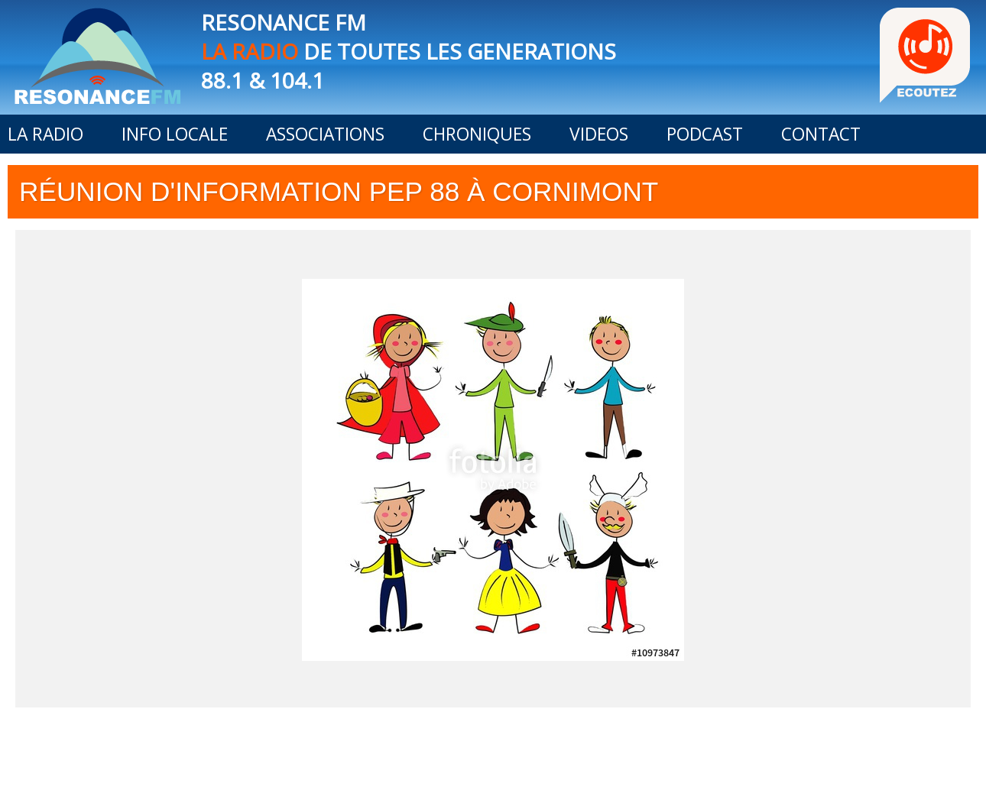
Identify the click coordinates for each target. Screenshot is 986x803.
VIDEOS (598, 134)
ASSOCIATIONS (325, 134)
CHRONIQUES (477, 134)
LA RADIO (45, 134)
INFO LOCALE (175, 134)
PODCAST (705, 134)
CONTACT (821, 134)
